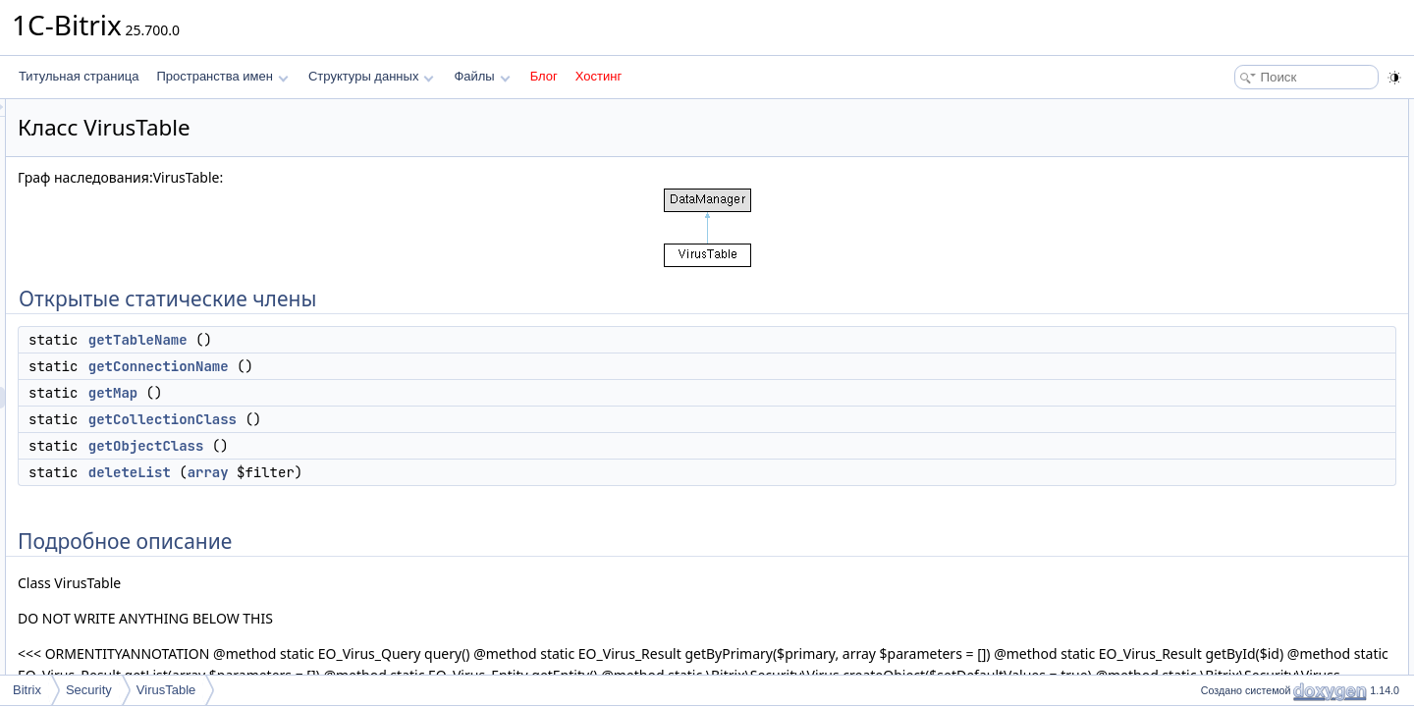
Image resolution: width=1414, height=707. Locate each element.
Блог (544, 76)
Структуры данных (371, 76)
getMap (358, 393)
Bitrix (27, 689)
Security (89, 689)
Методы (1216, 283)
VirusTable (165, 689)
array (453, 472)
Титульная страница (78, 76)
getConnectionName (404, 366)
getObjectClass (392, 446)
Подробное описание (1253, 261)
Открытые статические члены (1276, 110)
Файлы (482, 76)
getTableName (383, 340)
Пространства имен (222, 76)
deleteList (375, 472)
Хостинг (598, 76)
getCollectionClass (408, 419)
